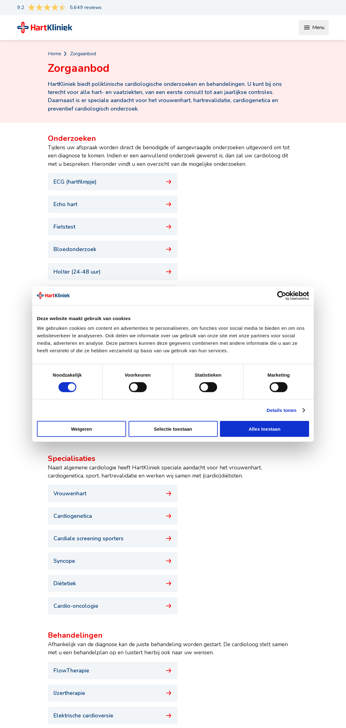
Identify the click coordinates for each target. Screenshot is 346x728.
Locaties (221, 669)
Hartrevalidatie (238, 490)
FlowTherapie (108, 468)
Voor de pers (299, 649)
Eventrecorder (238, 226)
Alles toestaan (265, 429)
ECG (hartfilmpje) (108, 182)
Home (54, 53)
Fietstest (108, 204)
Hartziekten (166, 679)
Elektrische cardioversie (108, 490)
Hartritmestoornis (108, 513)
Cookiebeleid (315, 714)
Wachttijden (225, 639)
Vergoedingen (227, 659)
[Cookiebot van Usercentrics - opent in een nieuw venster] (281, 295)
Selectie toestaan (173, 429)
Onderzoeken (167, 639)
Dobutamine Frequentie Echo (108, 249)
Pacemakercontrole (238, 271)
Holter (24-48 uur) (108, 226)
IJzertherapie (238, 468)
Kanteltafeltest (108, 271)
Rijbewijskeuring (108, 586)
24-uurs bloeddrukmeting (238, 249)
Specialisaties (168, 649)
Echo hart (238, 182)
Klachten (162, 669)
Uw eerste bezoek (232, 649)
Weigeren (81, 429)
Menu (313, 27)
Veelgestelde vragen (235, 679)
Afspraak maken (303, 639)
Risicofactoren (168, 689)
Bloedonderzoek (238, 204)
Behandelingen (169, 659)
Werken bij (297, 659)
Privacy (288, 714)
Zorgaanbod (83, 53)
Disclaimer (263, 714)
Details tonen (281, 410)
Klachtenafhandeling (307, 669)
